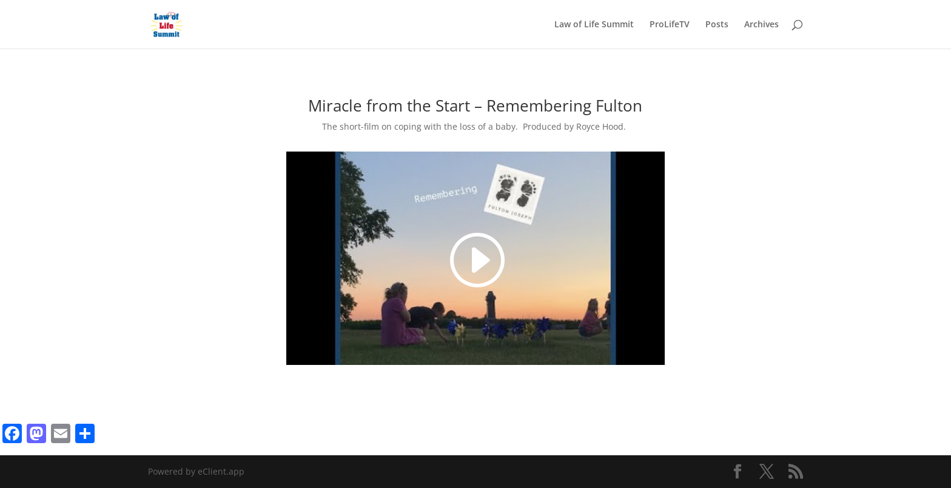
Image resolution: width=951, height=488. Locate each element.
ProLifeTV (670, 25)
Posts (716, 25)
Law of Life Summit (594, 25)
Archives (761, 25)
